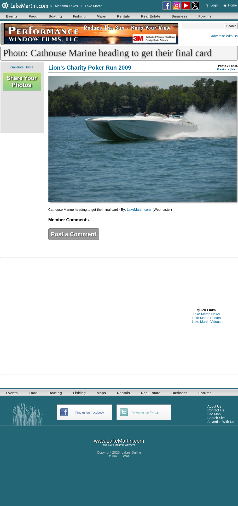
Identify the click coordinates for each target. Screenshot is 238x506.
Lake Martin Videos (206, 322)
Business (179, 16)
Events (12, 16)
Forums (205, 16)
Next (234, 69)
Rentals (123, 16)
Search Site (216, 418)
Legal (126, 455)
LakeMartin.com (139, 209)
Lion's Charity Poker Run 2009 (89, 67)
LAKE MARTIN (116, 445)
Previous (223, 69)
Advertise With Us (224, 36)
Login (213, 5)
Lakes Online (131, 452)
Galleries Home (21, 67)
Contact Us (215, 410)
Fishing (79, 16)
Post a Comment (73, 234)
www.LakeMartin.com (119, 441)
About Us (214, 406)
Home (230, 5)
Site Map (214, 414)
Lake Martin (93, 6)
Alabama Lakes (66, 6)
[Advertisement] (22, 112)
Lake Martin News (206, 314)
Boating (55, 16)
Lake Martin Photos (206, 318)
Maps (101, 16)
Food (33, 16)
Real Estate (150, 16)
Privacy (113, 455)
